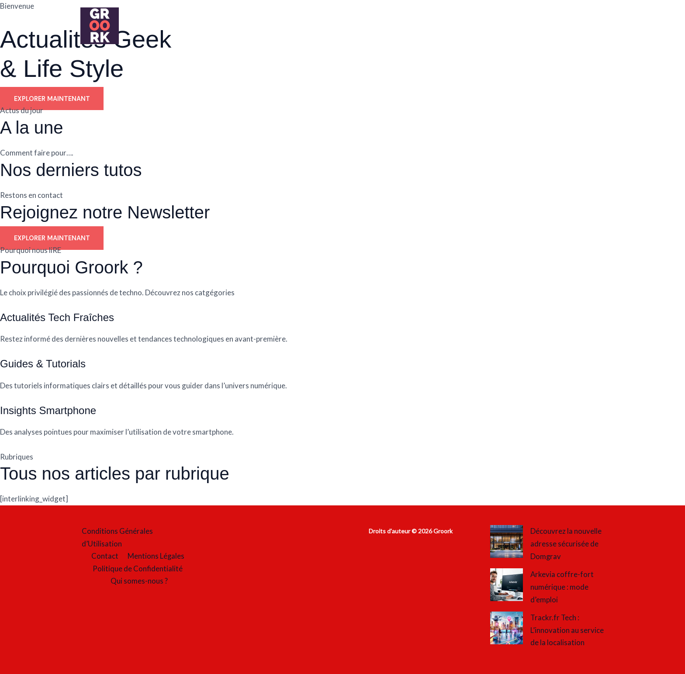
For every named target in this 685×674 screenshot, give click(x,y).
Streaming (418, 26)
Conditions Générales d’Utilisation (116, 537)
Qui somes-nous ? (139, 581)
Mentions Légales (154, 556)
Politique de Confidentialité (138, 569)
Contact (105, 556)
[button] (321, 26)
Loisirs (213, 26)
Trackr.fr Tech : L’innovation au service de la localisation (567, 630)
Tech (468, 26)
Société (362, 26)
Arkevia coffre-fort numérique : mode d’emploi (562, 587)
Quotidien (303, 26)
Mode (253, 26)
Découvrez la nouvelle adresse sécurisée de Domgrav (566, 543)
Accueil (167, 26)
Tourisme (517, 26)
